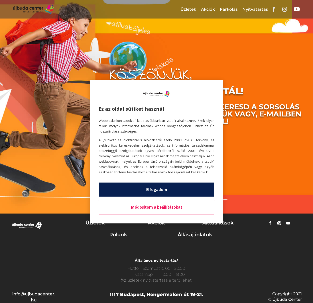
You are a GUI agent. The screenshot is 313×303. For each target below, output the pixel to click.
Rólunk (118, 235)
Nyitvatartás (255, 9)
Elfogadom (156, 189)
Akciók (208, 9)
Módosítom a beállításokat (156, 207)
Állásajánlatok (195, 235)
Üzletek (188, 9)
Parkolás (229, 9)
